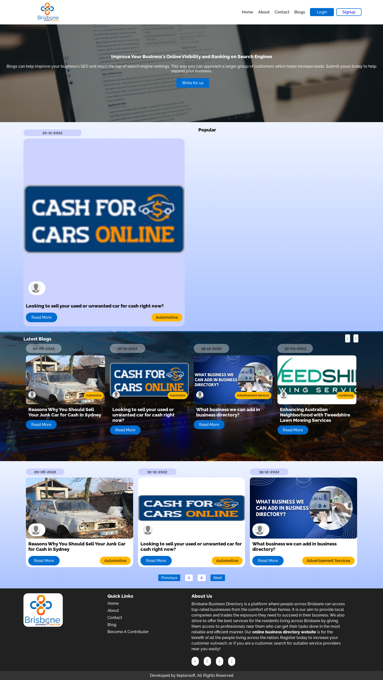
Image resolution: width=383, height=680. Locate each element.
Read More (42, 317)
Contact (282, 12)
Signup (348, 12)
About (264, 12)
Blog (111, 624)
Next (217, 577)
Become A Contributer (128, 631)
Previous (169, 577)
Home (247, 12)
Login (322, 12)
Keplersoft (186, 675)
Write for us (192, 83)
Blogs (299, 12)
